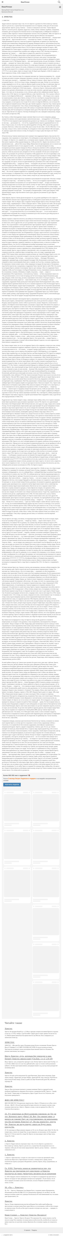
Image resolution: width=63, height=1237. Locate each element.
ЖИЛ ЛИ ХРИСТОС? (14, 1100)
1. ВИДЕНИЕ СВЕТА (8, 1235)
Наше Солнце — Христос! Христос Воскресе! (26, 1215)
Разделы (34, 1230)
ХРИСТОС (10, 1042)
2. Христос (10, 1141)
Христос (8, 1028)
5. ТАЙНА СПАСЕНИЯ (53, 1235)
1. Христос (10, 1154)
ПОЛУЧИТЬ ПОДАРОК (12, 784)
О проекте (27, 1230)
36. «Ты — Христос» (14, 1187)
